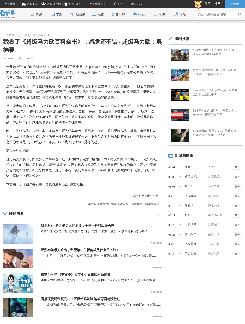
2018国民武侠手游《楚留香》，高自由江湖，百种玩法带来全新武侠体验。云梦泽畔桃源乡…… (101, 280)
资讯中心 (24, 35)
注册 (217, 3)
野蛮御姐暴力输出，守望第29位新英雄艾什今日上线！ (80, 250)
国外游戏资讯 (40, 35)
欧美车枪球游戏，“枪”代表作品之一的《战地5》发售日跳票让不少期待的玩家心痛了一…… (98, 231)
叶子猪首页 (10, 35)
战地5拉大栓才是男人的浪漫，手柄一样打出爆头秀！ (79, 225)
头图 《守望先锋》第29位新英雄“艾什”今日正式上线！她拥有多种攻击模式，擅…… (99, 255)
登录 (207, 3)
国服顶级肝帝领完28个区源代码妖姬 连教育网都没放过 (80, 299)
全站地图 (235, 4)
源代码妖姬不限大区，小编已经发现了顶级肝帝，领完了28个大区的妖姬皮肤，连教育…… (101, 304)
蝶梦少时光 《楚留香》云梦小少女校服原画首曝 (75, 274)
